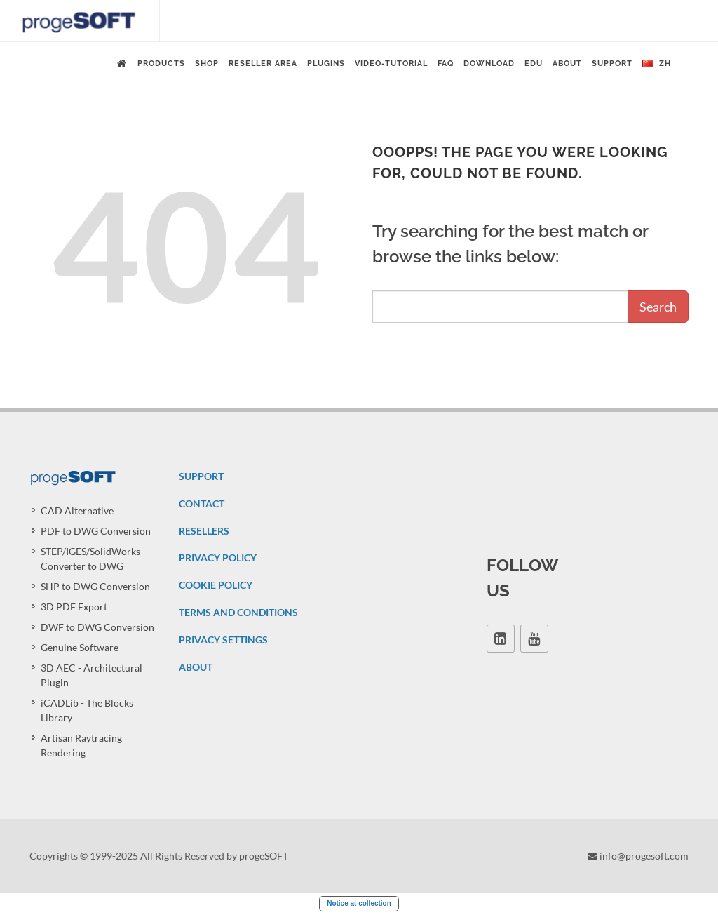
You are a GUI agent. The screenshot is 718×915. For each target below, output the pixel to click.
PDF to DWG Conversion (96, 531)
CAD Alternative (77, 510)
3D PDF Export (74, 607)
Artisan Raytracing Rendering (81, 745)
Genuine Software (79, 647)
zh (656, 63)
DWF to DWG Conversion (97, 627)
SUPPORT (201, 476)
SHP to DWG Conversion (95, 586)
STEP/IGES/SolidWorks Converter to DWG (90, 558)
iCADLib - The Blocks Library (87, 710)
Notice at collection (359, 903)
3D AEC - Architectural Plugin (91, 675)
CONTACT (201, 503)
